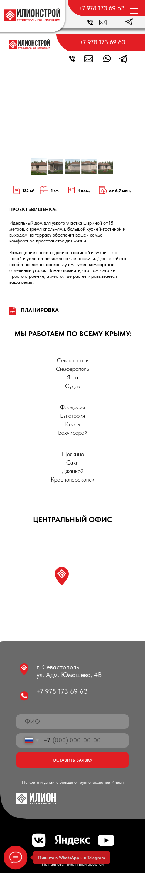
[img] (32, 14)
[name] (72, 721)
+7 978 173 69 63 (102, 8)
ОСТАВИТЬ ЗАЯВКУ (72, 760)
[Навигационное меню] (134, 11)
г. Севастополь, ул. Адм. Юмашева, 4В (69, 671)
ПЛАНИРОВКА (40, 310)
